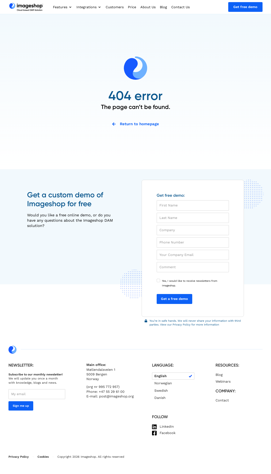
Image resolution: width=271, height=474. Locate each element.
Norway (92, 379)
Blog (219, 375)
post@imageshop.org (116, 396)
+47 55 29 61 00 (111, 392)
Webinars (223, 382)
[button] (62, 7)
